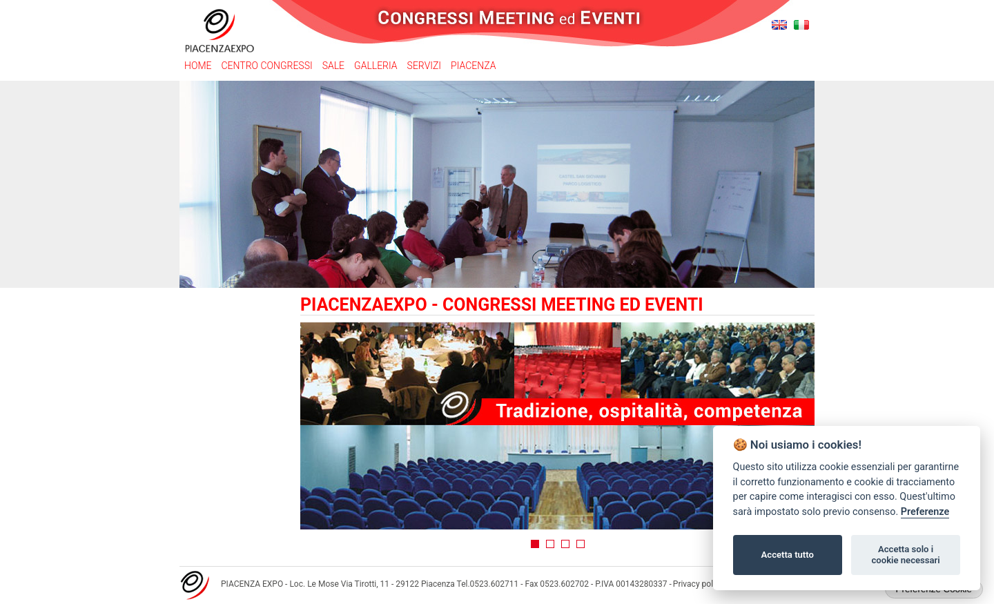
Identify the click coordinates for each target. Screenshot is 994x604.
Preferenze (925, 512)
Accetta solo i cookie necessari (905, 554)
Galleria (376, 65)
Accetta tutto (787, 554)
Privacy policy (698, 584)
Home (197, 65)
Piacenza (473, 65)
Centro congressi (266, 65)
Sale (333, 65)
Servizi (424, 65)
